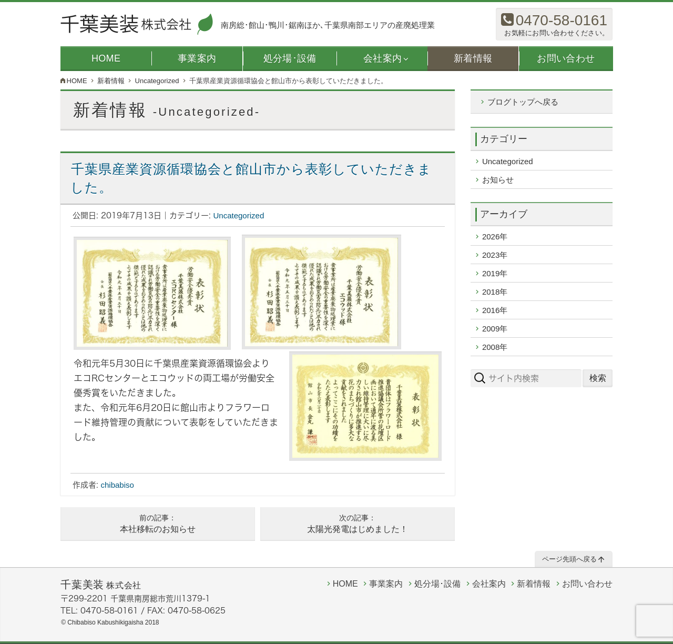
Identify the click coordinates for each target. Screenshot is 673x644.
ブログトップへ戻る (522, 101)
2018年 (494, 291)
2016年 (494, 310)
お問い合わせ (566, 58)
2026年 (494, 236)
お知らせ (498, 179)
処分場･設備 (289, 58)
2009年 (494, 328)
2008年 (494, 347)
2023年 (494, 254)
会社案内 (382, 58)
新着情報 (473, 58)
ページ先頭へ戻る (570, 560)
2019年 (494, 273)
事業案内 (197, 58)
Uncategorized (238, 215)
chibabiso (117, 484)
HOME (105, 58)
